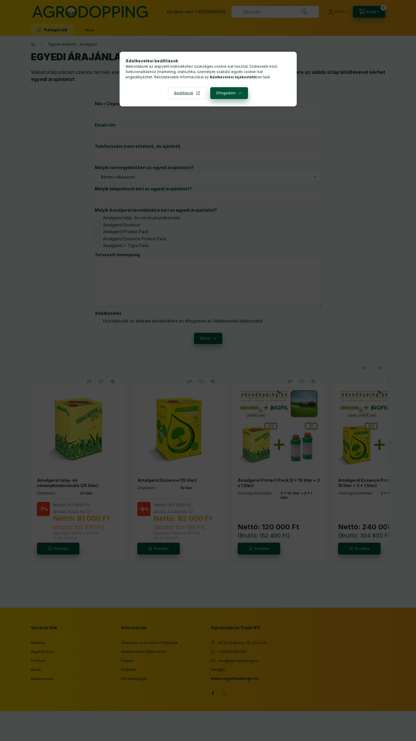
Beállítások (183, 93)
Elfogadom (226, 93)
